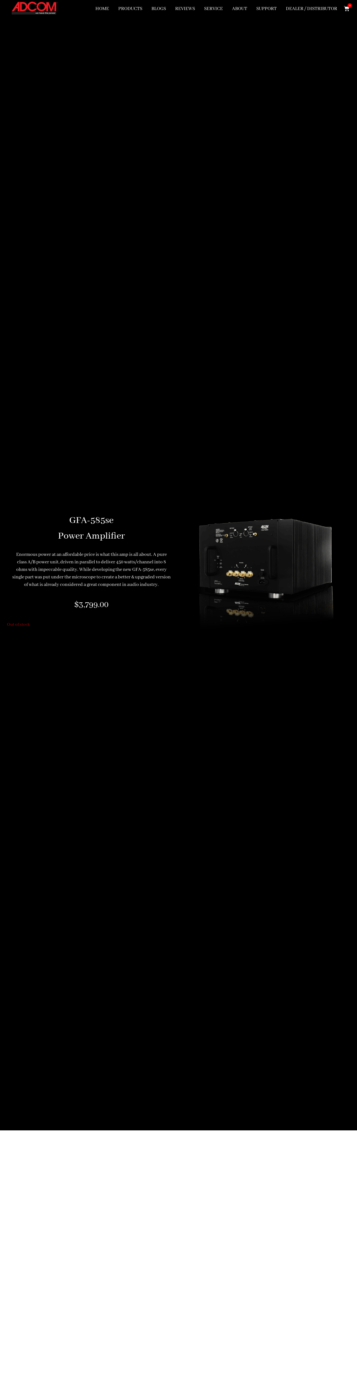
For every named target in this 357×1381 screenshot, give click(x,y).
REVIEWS (185, 9)
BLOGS (158, 9)
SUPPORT (266, 9)
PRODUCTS (130, 9)
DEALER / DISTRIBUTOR (311, 9)
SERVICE (213, 9)
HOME (102, 9)
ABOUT (239, 9)
